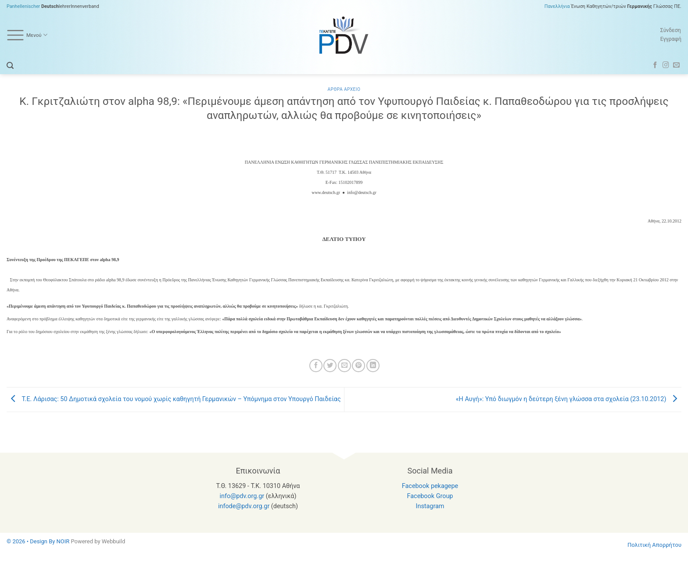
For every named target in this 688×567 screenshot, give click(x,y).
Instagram (430, 506)
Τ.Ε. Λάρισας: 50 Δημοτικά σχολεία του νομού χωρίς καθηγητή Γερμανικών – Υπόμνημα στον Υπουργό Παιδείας (174, 399)
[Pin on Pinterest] (358, 365)
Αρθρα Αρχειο (343, 89)
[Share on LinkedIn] (373, 365)
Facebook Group (430, 496)
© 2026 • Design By (32, 541)
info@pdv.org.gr (242, 496)
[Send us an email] (676, 65)
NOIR (63, 541)
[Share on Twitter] (330, 365)
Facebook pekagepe (430, 486)
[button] (10, 65)
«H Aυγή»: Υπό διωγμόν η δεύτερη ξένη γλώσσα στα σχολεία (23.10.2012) (568, 399)
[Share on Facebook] (315, 365)
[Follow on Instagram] (666, 65)
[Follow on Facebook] (655, 65)
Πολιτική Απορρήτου (654, 545)
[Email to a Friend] (344, 365)
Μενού (27, 35)
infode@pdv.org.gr (243, 506)
